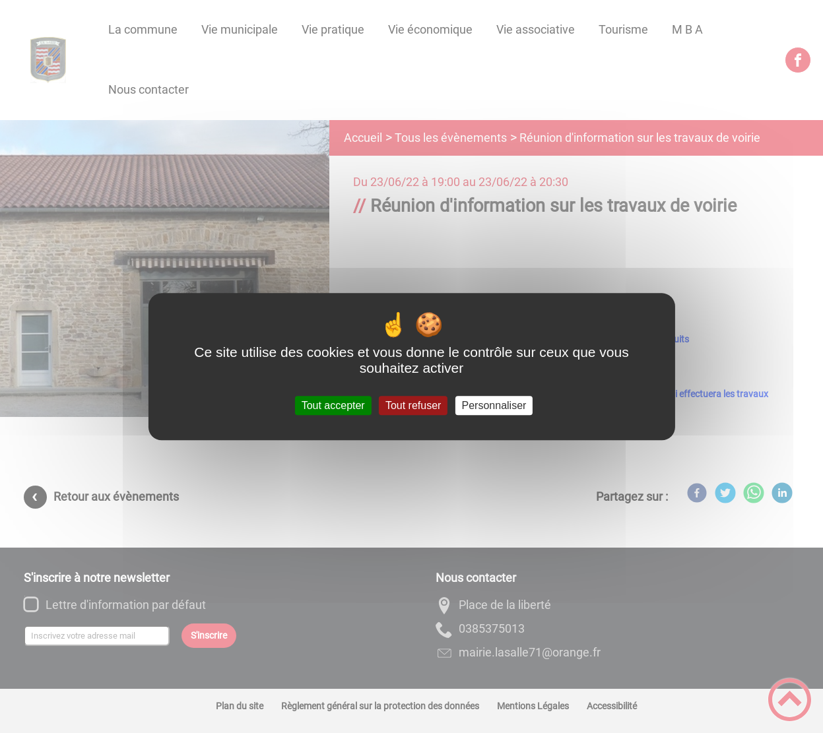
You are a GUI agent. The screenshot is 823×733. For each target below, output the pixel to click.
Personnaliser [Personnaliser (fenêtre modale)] (494, 405)
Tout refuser (413, 405)
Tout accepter (333, 405)
